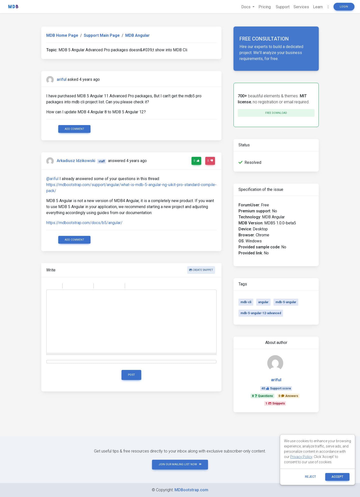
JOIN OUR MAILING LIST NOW (180, 464)
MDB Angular (137, 35)
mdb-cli (245, 302)
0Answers (288, 396)
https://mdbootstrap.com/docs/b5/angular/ (84, 222)
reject (310, 476)
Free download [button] (276, 113)
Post (131, 374)
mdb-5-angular (286, 302)
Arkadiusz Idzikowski (76, 161)
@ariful (52, 178)
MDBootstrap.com (191, 489)
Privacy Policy (301, 457)
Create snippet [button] (201, 270)
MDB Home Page (62, 35)
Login (344, 6)
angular (263, 302)
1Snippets (275, 403)
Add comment (74, 129)
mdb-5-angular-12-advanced (260, 313)
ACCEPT (337, 476)
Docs (246, 7)
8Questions (262, 396)
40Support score (276, 388)
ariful (61, 79)
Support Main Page (102, 35)
